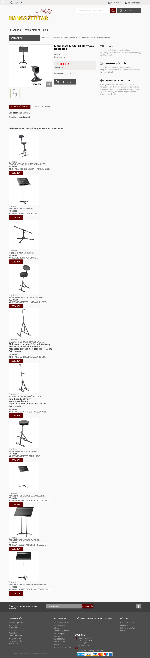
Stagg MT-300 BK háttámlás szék (27, 164)
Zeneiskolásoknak (61, 622)
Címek (122, 631)
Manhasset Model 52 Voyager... (27, 495)
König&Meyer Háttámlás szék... (27, 297)
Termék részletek (20, 106)
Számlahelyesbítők (127, 628)
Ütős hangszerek (60, 633)
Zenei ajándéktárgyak (62, 647)
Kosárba (67, 82)
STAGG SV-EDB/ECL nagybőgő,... (26, 341)
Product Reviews (41, 106)
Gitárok (57, 628)
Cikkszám (13, 113)
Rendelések (124, 625)
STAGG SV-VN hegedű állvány (26, 396)
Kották (56, 644)
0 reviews (13, 162)
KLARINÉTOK (16, 30)
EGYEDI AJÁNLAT (32, 30)
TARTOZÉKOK (59, 642)
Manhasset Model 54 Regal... (25, 540)
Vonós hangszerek (61, 631)
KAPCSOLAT (116, 2)
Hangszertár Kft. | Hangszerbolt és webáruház (16, 641)
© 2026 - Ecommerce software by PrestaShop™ (30, 653)
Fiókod (124, 618)
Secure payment (15, 636)
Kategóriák (16, 38)
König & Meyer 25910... (21, 252)
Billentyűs (58, 636)
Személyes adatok (127, 622)
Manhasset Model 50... (22, 208)
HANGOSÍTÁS (59, 639)
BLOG (45, 30)
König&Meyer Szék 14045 (23, 451)
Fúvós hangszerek (61, 625)
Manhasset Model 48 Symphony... (28, 584)
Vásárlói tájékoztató (16, 622)
